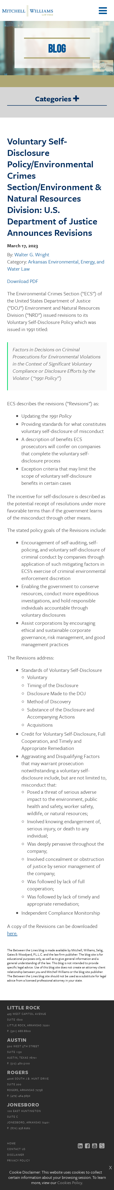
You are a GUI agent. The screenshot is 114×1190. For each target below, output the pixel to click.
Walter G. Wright (31, 254)
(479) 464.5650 (20, 1096)
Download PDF (22, 281)
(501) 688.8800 (20, 1031)
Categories (57, 99)
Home (11, 1143)
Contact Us (16, 1149)
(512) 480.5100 (20, 1063)
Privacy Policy (18, 1160)
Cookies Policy (69, 1182)
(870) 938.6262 (20, 1128)
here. (12, 933)
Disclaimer (15, 1155)
